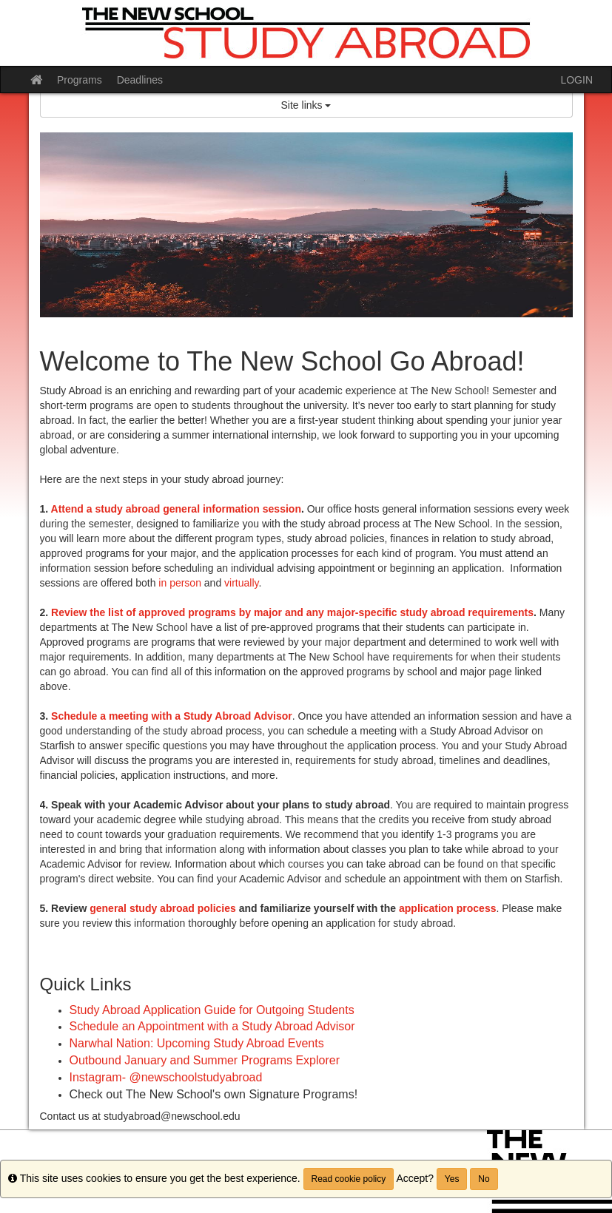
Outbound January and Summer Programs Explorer (205, 1060)
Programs (79, 80)
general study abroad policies (163, 908)
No (483, 1179)
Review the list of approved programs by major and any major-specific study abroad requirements (292, 612)
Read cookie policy (349, 1179)
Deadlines (140, 80)
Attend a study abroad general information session (176, 509)
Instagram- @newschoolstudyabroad (166, 1077)
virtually (241, 583)
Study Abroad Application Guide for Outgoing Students (212, 1010)
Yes (452, 1179)
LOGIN (576, 80)
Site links (306, 105)
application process (447, 908)
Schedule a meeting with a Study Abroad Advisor (171, 716)
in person (179, 583)
